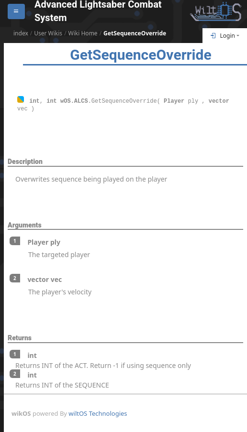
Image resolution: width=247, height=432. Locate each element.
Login (222, 36)
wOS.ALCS (74, 101)
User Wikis (48, 33)
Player (174, 101)
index (20, 33)
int (34, 101)
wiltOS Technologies (97, 413)
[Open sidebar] (16, 11)
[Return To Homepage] (215, 11)
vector (219, 101)
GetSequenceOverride (134, 33)
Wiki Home (83, 33)
